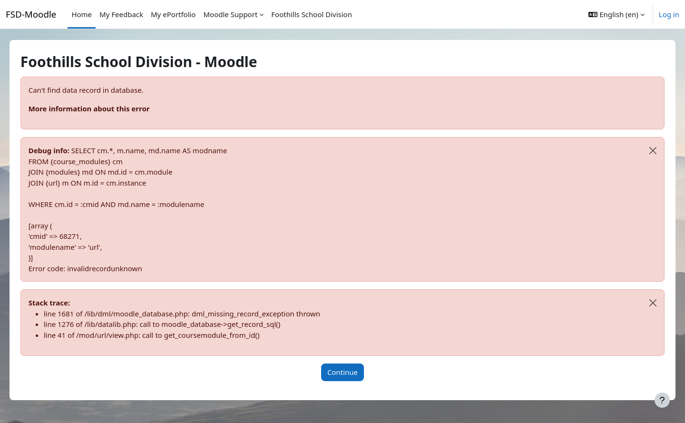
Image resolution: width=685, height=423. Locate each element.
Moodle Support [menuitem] (230, 14)
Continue (342, 372)
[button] (616, 14)
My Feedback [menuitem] (121, 14)
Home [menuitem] (81, 14)
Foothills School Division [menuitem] (311, 14)
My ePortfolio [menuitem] (173, 14)
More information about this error (102, 108)
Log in (669, 14)
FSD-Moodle (31, 14)
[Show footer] (662, 400)
